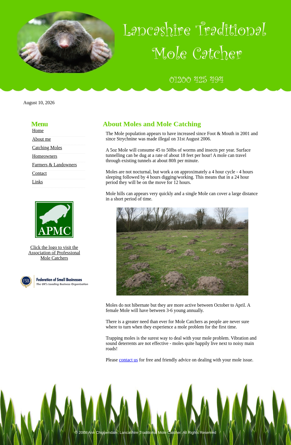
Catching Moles (47, 147)
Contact (39, 173)
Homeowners (44, 156)
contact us (128, 359)
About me (41, 139)
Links (37, 181)
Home (38, 130)
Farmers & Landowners (54, 164)
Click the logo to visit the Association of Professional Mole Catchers (54, 252)
